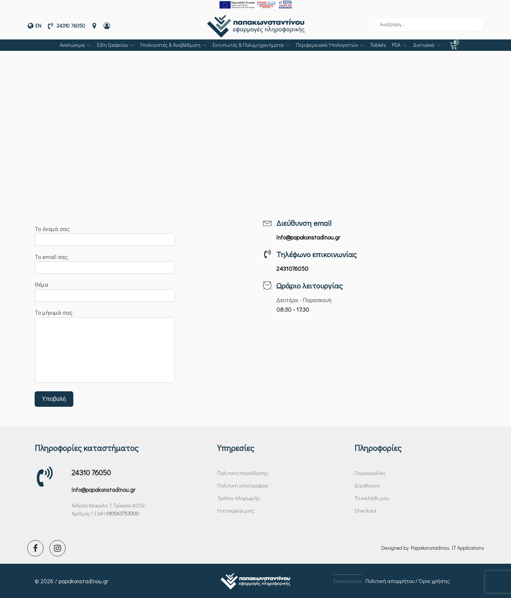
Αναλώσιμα (75, 44)
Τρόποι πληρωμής (238, 497)
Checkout (365, 510)
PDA (399, 44)
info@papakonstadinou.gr (103, 489)
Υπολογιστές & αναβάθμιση (173, 44)
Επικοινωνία (347, 580)
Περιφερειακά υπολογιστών (330, 44)
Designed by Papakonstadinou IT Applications (432, 547)
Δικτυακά (427, 44)
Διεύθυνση (367, 485)
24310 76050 (91, 472)
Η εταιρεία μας (235, 510)
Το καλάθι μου (371, 497)
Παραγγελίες (370, 472)
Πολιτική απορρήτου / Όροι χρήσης (407, 580)
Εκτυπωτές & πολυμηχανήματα (251, 44)
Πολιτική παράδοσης (242, 472)
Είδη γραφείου (115, 44)
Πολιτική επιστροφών (242, 485)
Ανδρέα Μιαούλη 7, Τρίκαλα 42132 (108, 505)
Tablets (378, 44)
